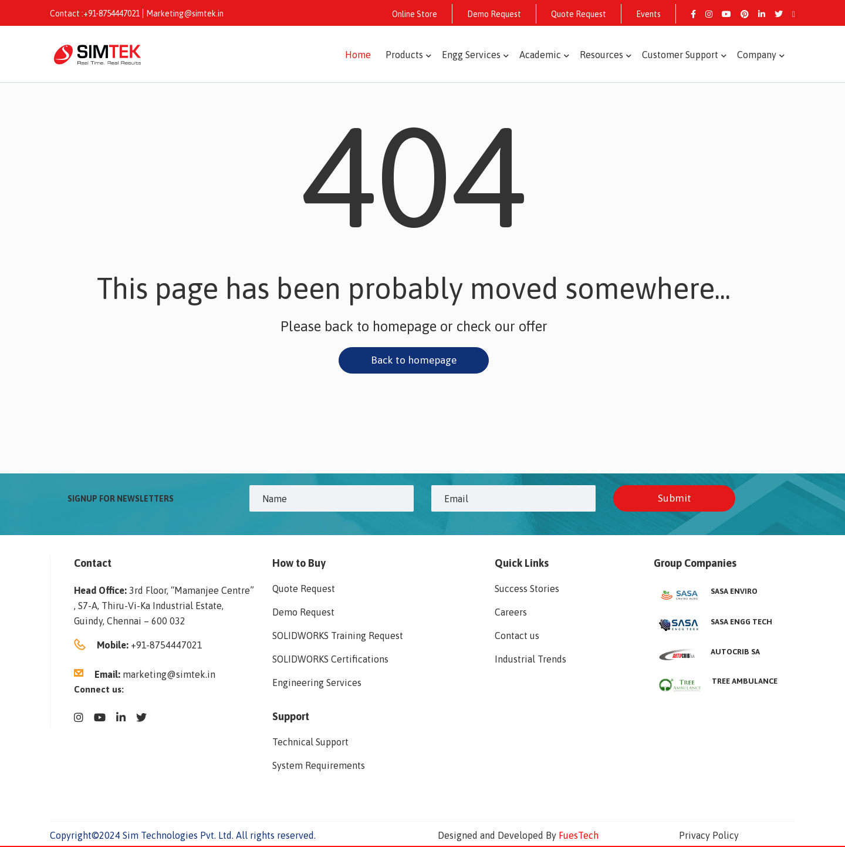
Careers (511, 613)
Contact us (517, 636)
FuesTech (579, 836)
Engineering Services (316, 683)
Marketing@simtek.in (185, 13)
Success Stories (527, 589)
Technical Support (310, 743)
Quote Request (578, 14)
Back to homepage (413, 360)
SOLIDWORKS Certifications (330, 660)
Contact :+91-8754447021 (95, 13)
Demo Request (494, 14)
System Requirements (318, 766)
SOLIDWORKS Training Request (337, 636)
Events (648, 14)
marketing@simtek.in (169, 675)
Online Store (414, 14)
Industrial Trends (530, 660)
